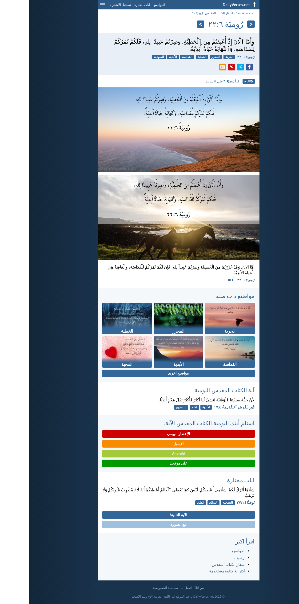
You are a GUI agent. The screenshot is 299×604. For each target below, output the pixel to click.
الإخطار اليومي (149, 434)
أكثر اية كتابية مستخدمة (198, 571)
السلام (184, 502)
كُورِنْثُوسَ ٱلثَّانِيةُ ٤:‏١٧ (205, 407)
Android (149, 453)
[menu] (73, 6)
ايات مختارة (113, 5)
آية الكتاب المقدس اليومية (196, 390)
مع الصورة (149, 524)
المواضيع (130, 5)
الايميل (149, 443)
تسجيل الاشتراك (91, 5)
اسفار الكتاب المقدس (190, 13)
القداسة (158, 57)
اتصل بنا (157, 588)
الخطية (173, 57)
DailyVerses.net (216, 13)
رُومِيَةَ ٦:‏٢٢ (217, 57)
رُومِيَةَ (170, 13)
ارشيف (210, 557)
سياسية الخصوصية (136, 588)
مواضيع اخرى (149, 373)
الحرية (200, 57)
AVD (219, 81)
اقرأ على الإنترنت (193, 81)
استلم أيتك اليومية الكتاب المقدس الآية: (180, 423)
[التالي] (171, 24)
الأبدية (144, 57)
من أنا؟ (170, 588)
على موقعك (149, 463)
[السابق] (222, 24)
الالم (165, 407)
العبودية (130, 57)
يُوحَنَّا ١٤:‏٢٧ (217, 502)
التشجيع (152, 407)
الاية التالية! (149, 515)
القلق (171, 502)
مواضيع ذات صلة (206, 296)
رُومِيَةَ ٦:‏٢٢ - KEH (212, 280)
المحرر (187, 57)
